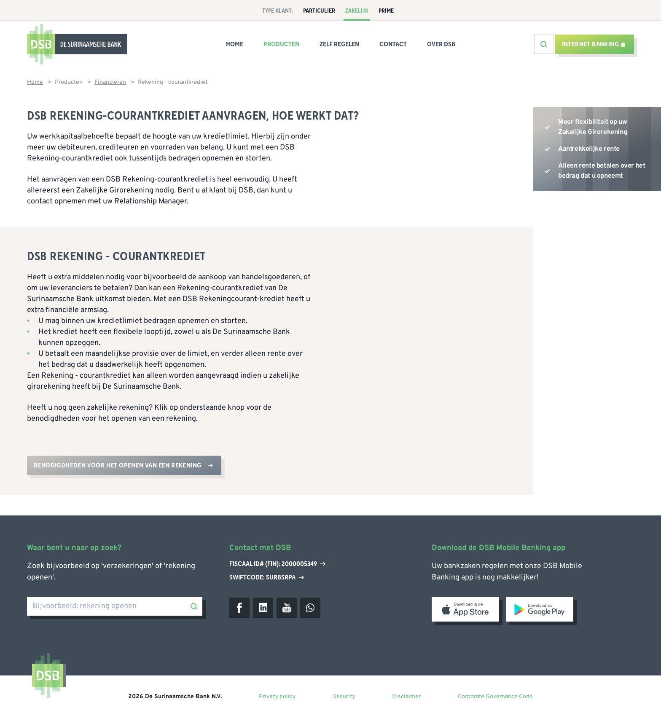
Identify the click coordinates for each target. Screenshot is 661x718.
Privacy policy (277, 696)
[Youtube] (287, 608)
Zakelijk (356, 11)
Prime (386, 11)
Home (234, 44)
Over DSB (441, 44)
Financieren (110, 82)
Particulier (319, 11)
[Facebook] (239, 608)
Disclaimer (406, 696)
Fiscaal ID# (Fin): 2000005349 (277, 564)
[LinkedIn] (263, 608)
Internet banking (594, 44)
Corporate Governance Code (495, 696)
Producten (281, 44)
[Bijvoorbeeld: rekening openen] (114, 606)
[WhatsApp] (310, 608)
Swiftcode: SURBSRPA (266, 577)
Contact (393, 44)
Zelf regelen (339, 44)
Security (344, 696)
